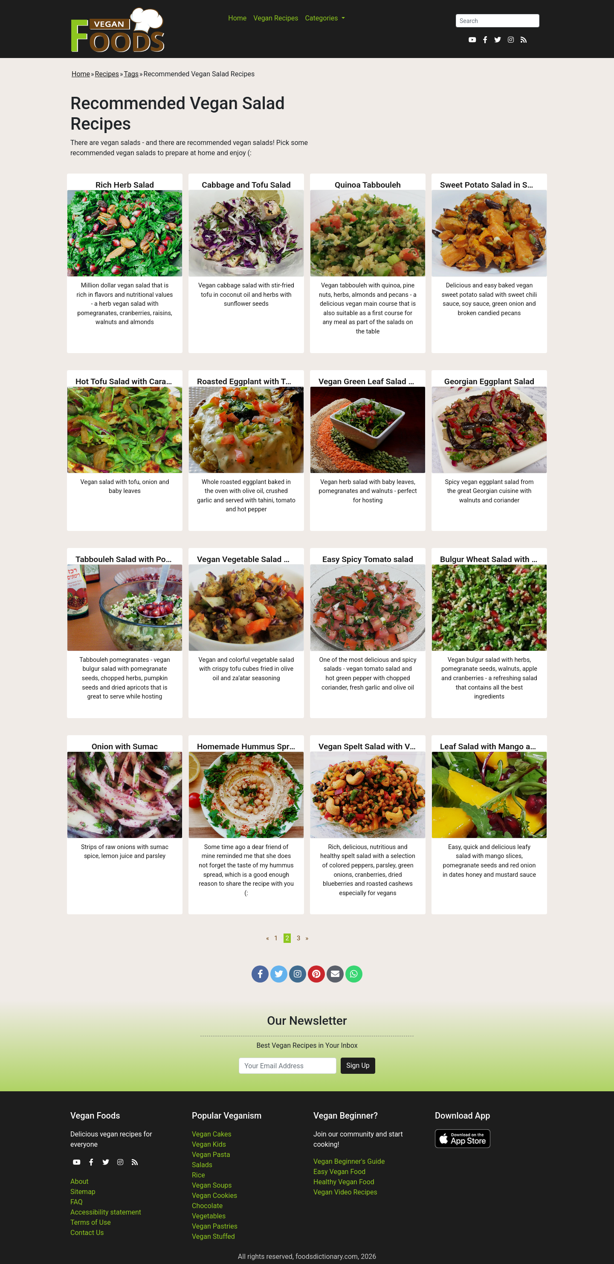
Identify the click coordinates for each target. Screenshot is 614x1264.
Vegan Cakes (212, 1134)
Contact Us (87, 1233)
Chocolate (207, 1206)
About (79, 1181)
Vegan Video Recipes (345, 1192)
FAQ (76, 1202)
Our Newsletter (307, 1021)
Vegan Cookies (214, 1196)
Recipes (107, 74)
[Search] (497, 20)
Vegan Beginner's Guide (349, 1161)
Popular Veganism (227, 1115)
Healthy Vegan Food (343, 1182)
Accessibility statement (105, 1212)
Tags (131, 74)
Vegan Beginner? (345, 1115)
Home (237, 18)
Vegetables (209, 1216)
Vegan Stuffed (213, 1236)
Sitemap (83, 1192)
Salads (202, 1165)
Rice (198, 1175)
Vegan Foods (95, 1115)
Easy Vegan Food (339, 1172)
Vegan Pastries (214, 1226)
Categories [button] (322, 18)
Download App (462, 1115)
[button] (260, 974)
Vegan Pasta (211, 1155)
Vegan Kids (209, 1144)
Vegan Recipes (275, 18)
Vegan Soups (212, 1185)
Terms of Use (90, 1222)
